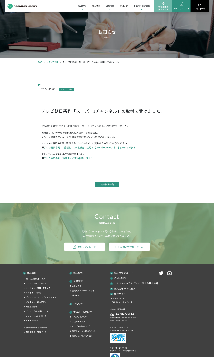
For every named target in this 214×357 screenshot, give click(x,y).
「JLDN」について (80, 321)
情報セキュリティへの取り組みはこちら (123, 355)
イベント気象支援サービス (37, 316)
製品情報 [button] (82, 6)
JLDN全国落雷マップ (81, 331)
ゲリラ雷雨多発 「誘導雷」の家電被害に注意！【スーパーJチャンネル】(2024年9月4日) (90, 147)
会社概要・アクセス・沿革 (83, 295)
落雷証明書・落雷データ (36, 337)
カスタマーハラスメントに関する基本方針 (136, 288)
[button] (170, 277)
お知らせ (124, 6)
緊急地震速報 (31, 311)
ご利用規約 (120, 282)
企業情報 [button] (110, 6)
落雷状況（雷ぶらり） (82, 340)
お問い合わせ (200, 6)
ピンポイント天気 (33, 297)
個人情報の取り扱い (124, 293)
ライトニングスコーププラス (38, 292)
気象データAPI (32, 325)
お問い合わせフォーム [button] (131, 251)
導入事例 (96, 6)
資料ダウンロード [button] (87, 251)
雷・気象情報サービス (35, 283)
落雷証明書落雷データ (163, 6)
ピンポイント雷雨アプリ (36, 306)
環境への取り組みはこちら (118, 352)
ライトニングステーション (37, 288)
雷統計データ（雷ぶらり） (84, 336)
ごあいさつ (76, 290)
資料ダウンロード (181, 6)
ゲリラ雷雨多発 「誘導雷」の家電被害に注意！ (68, 158)
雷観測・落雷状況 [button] (142, 6)
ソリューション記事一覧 (36, 320)
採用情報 (75, 300)
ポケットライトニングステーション (41, 302)
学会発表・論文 (78, 326)
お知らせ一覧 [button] (107, 186)
